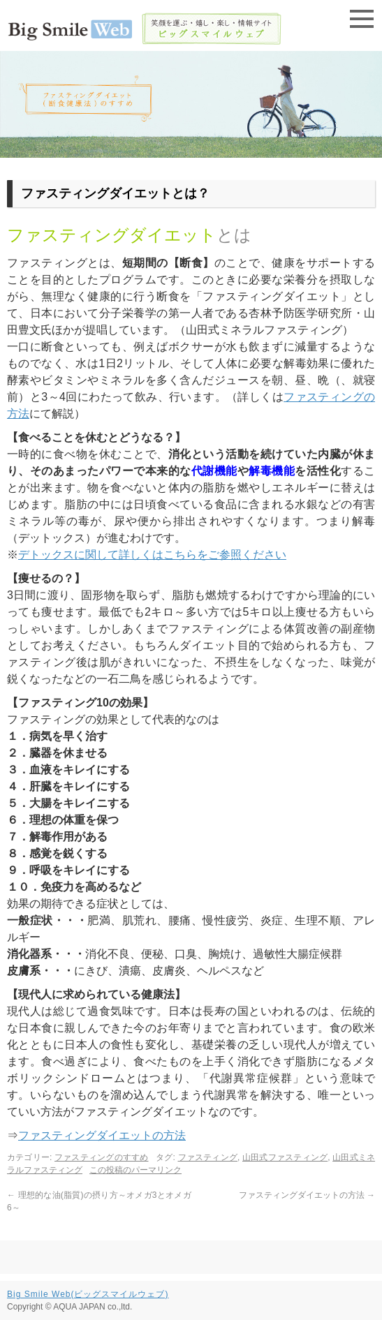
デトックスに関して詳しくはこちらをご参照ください (152, 555)
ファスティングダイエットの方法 (102, 1135)
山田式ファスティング (285, 1157)
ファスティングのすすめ (101, 1157)
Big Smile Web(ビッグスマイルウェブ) (87, 1294)
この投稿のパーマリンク (135, 1170)
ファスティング (208, 1157)
